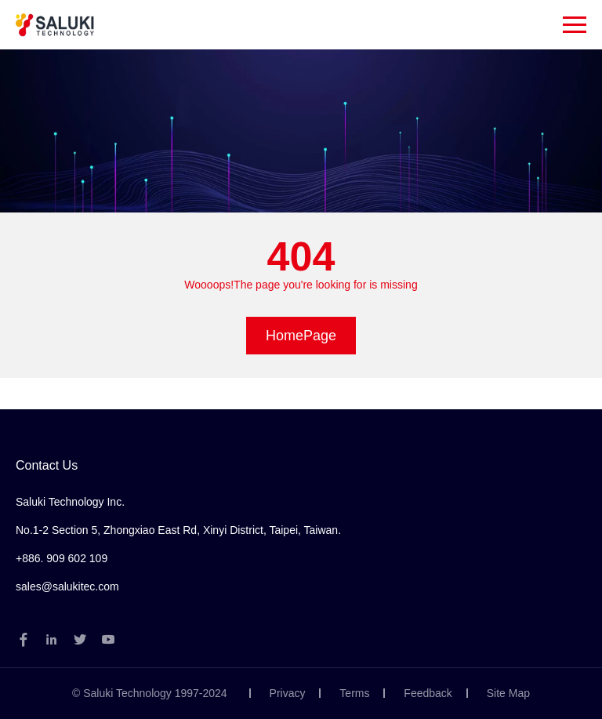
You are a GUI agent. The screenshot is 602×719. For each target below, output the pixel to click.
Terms (354, 693)
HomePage (301, 335)
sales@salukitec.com (67, 586)
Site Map (508, 693)
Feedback (428, 693)
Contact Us (47, 465)
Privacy (288, 693)
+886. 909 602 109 (61, 558)
